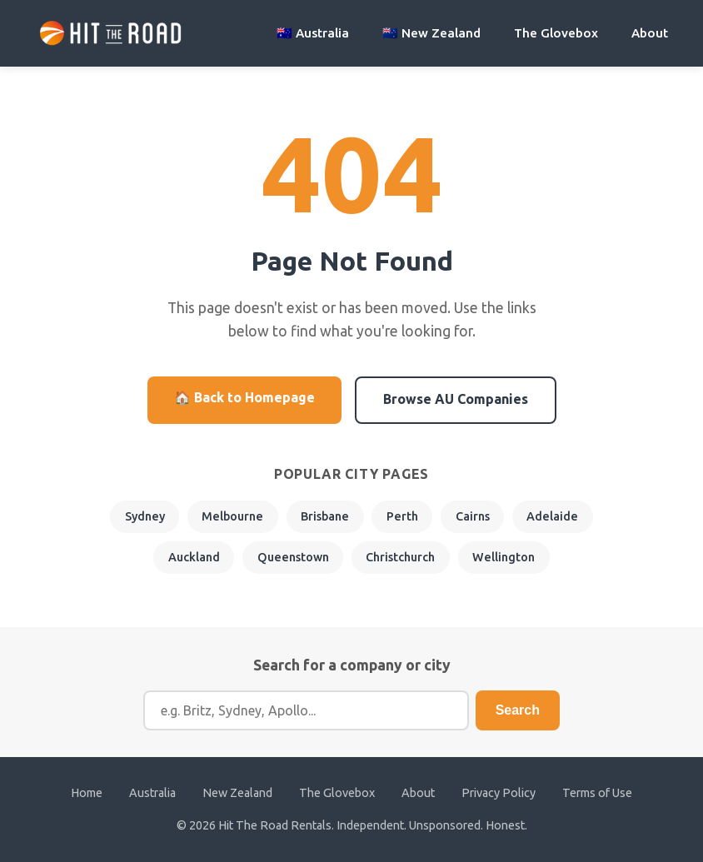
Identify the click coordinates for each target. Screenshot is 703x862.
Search (518, 710)
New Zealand (237, 793)
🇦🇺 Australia (313, 33)
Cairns (473, 516)
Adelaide (552, 516)
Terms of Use (597, 793)
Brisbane (325, 516)
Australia (152, 793)
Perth (402, 516)
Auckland (194, 557)
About (649, 33)
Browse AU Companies (455, 398)
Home (86, 793)
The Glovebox (556, 33)
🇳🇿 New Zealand (431, 33)
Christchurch (400, 557)
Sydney (145, 516)
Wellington (503, 557)
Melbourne (232, 516)
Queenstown (293, 557)
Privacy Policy (498, 793)
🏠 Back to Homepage (244, 397)
